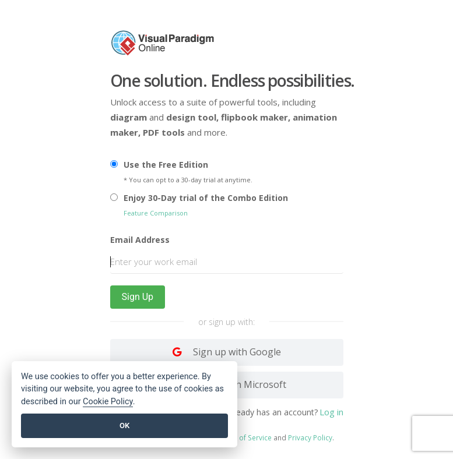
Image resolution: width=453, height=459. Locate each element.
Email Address (140, 239)
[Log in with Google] (226, 352)
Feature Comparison (156, 213)
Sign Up (138, 296)
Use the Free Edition (166, 164)
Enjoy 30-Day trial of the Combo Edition (206, 197)
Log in (331, 411)
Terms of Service (244, 437)
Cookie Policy (108, 402)
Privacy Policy (310, 437)
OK (124, 425)
